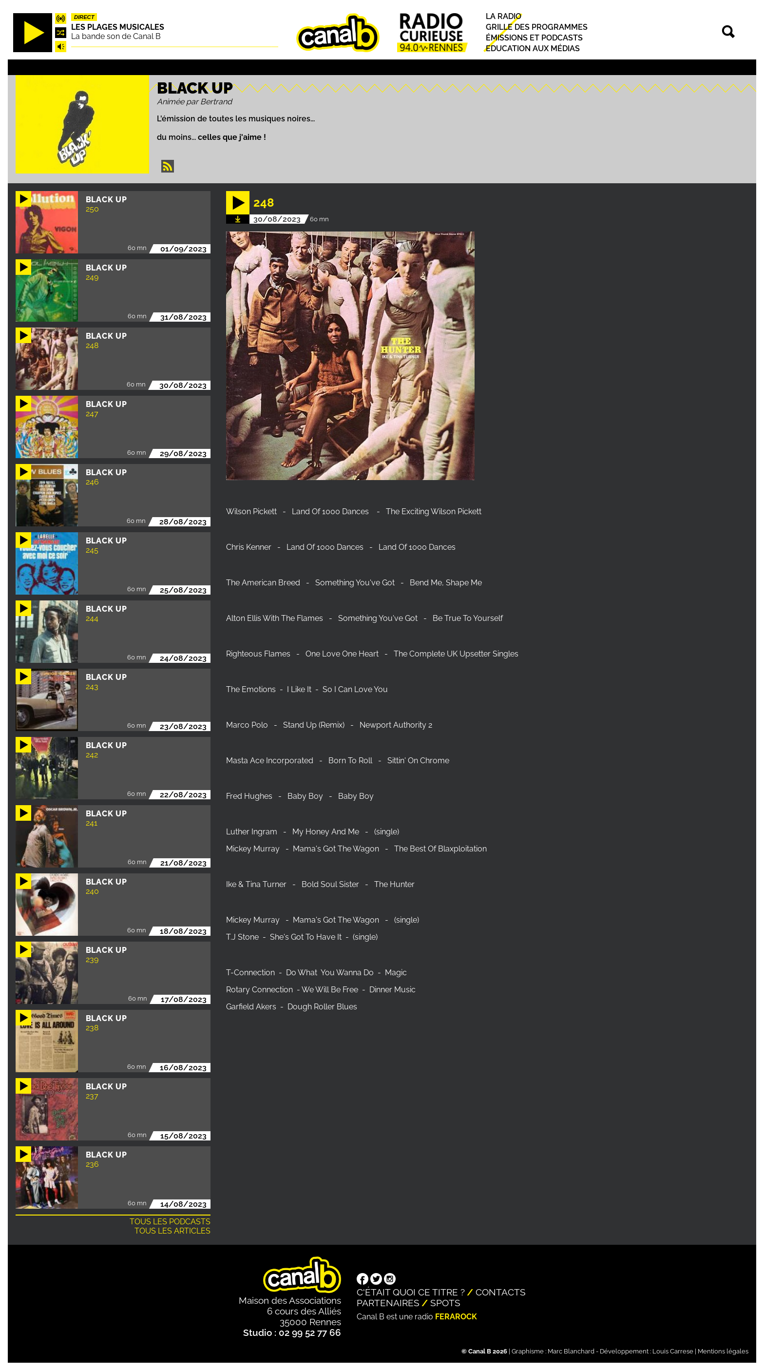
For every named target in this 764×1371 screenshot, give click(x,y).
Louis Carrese (672, 1351)
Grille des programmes (537, 27)
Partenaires (388, 1302)
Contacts (501, 1292)
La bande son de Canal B (116, 36)
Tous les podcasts (170, 1221)
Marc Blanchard (571, 1351)
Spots (445, 1302)
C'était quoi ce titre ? (411, 1292)
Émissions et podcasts (534, 37)
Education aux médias (533, 49)
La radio (503, 16)
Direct (84, 17)
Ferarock (456, 1316)
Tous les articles (172, 1231)
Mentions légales (723, 1351)
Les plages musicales (117, 27)
